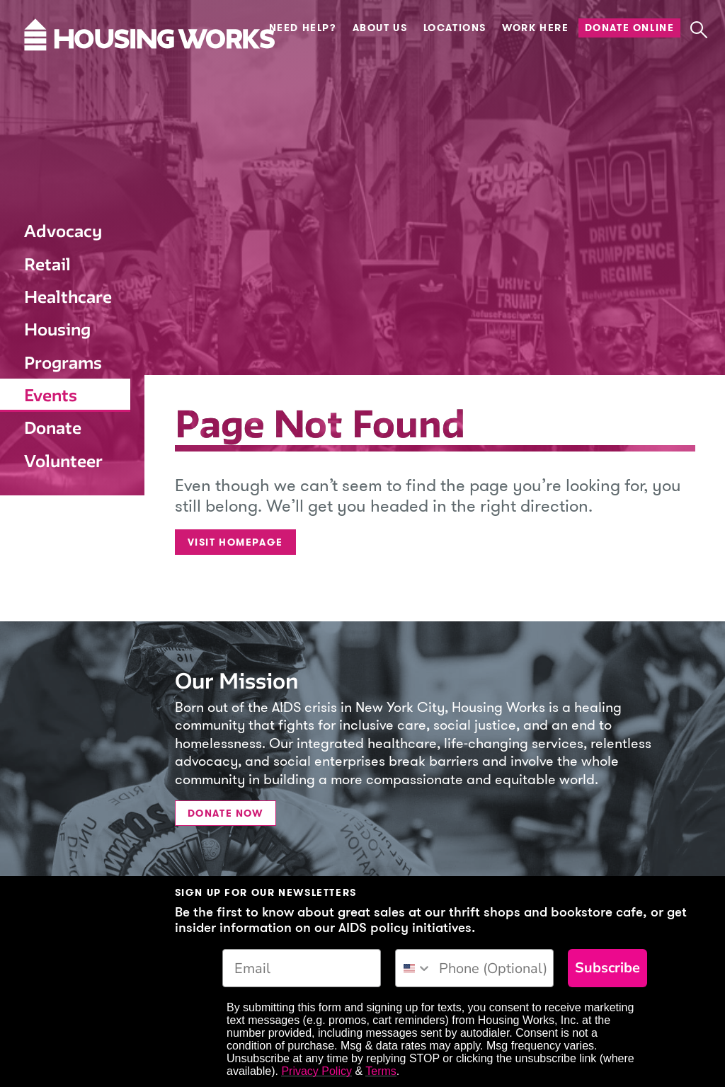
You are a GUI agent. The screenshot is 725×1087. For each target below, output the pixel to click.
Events (50, 395)
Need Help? (303, 28)
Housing (57, 329)
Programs (63, 362)
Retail (47, 264)
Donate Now (225, 813)
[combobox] (414, 968)
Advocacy (63, 231)
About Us (380, 28)
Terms (380, 1071)
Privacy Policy (316, 1071)
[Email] (301, 968)
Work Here (535, 28)
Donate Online (630, 28)
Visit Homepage (235, 542)
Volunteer (63, 461)
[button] (698, 30)
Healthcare (68, 297)
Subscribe (607, 967)
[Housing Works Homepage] (63, 77)
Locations (454, 28)
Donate (52, 428)
